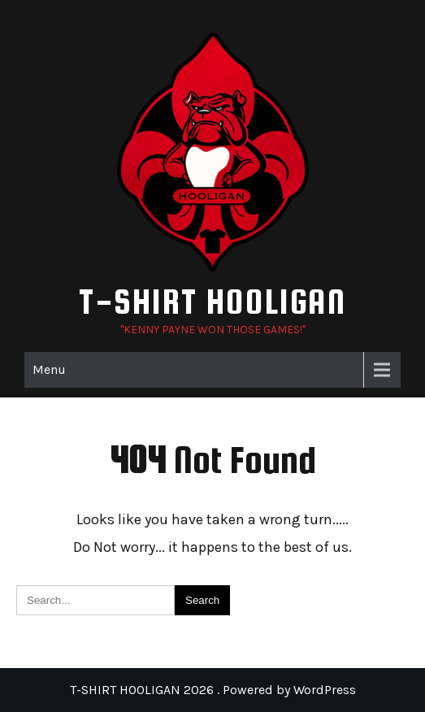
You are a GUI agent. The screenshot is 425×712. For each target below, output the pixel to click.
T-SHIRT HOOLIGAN (212, 301)
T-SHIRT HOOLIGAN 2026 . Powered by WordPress (213, 689)
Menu (49, 369)
